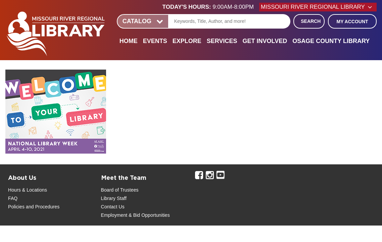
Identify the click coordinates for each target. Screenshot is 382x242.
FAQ (12, 198)
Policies (16, 206)
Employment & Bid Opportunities (135, 215)
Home (129, 41)
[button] (210, 7)
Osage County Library (331, 41)
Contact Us (113, 206)
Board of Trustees (120, 190)
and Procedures (42, 206)
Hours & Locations (27, 190)
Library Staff (114, 198)
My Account (352, 21)
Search (311, 21)
